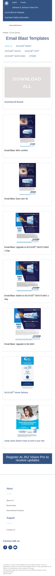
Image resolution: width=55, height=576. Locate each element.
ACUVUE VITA (32, 51)
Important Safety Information (17, 17)
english (14, 2)
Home (5, 33)
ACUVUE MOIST (23, 46)
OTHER (32, 56)
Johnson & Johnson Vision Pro (25, 7)
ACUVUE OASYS (13, 51)
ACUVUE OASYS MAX (15, 56)
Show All (8, 46)
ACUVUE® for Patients (14, 12)
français (23, 2)
